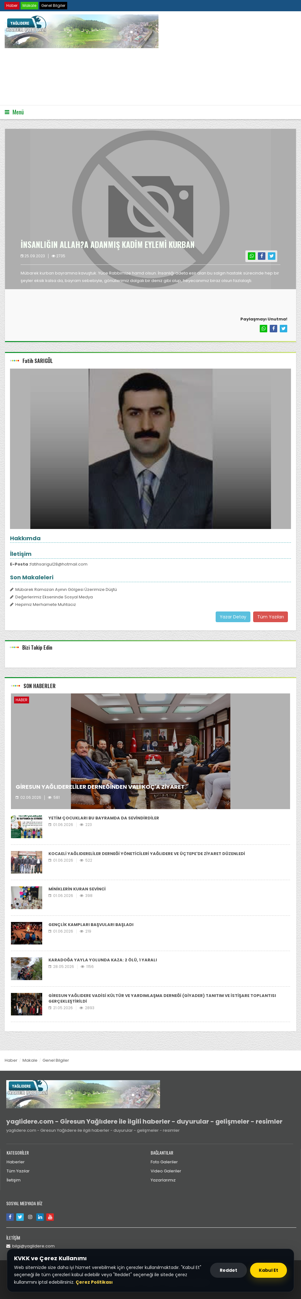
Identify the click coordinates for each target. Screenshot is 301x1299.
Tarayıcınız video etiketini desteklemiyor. (51, 76)
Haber (12, 5)
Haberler (16, 1162)
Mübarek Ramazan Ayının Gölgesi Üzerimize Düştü (63, 589)
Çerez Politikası (94, 1282)
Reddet (228, 1270)
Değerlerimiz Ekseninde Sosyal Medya (51, 597)
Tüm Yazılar (18, 1171)
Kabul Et (268, 1270)
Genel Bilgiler (53, 5)
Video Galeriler (166, 1171)
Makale (29, 5)
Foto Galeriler (164, 1162)
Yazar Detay (233, 617)
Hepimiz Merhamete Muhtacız (43, 604)
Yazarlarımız (163, 1180)
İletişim (14, 1180)
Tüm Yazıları (270, 617)
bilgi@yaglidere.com (30, 1246)
